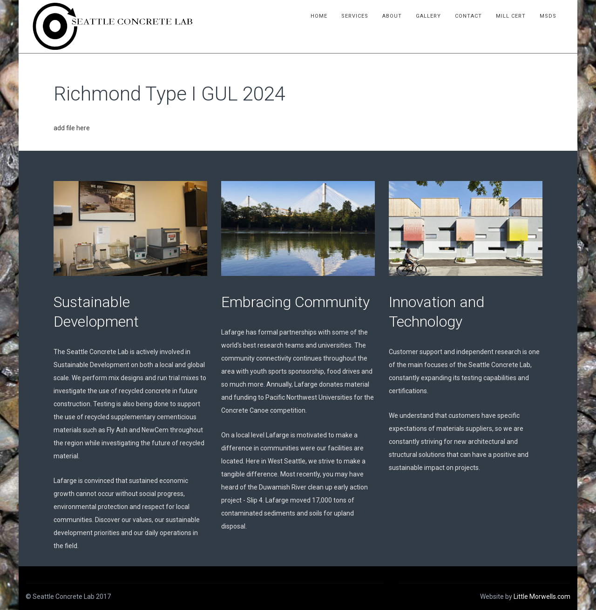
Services (354, 16)
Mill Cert (511, 16)
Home (319, 16)
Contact (468, 16)
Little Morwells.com (542, 596)
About (392, 16)
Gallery (428, 16)
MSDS (548, 16)
